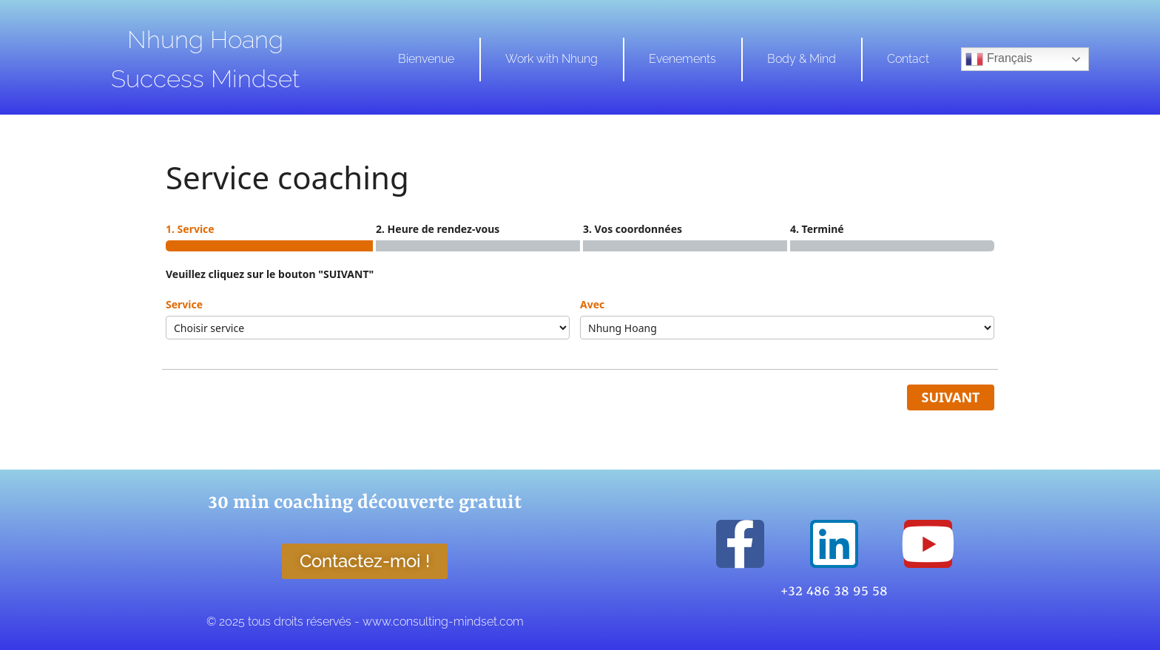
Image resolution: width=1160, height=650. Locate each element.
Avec (592, 304)
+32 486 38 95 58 (834, 591)
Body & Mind (801, 59)
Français (998, 59)
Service (184, 304)
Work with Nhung (551, 59)
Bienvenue (426, 59)
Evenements (682, 59)
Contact (908, 59)
